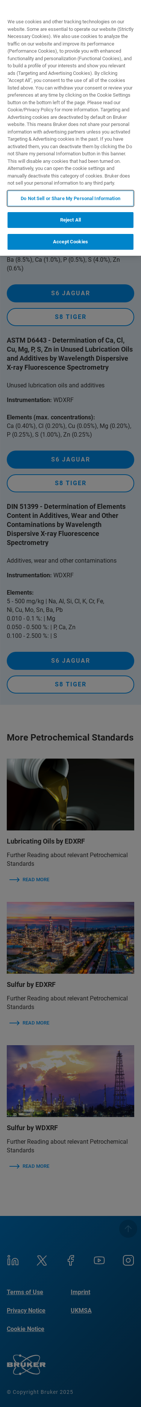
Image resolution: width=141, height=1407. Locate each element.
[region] (70, 128)
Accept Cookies (70, 241)
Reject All (70, 220)
